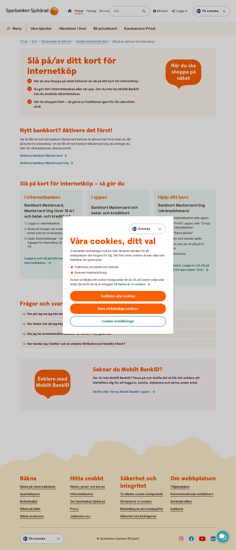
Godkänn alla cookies (118, 296)
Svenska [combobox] (144, 229)
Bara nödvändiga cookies (118, 308)
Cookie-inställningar (118, 321)
